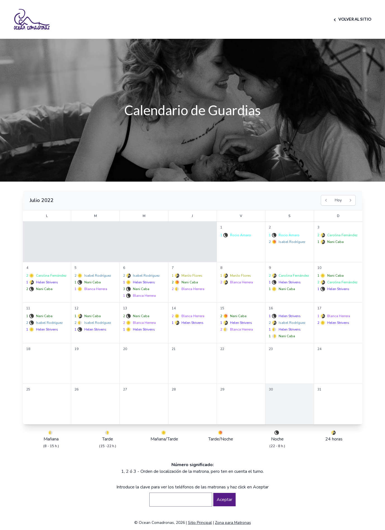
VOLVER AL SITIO (351, 19)
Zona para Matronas (233, 522)
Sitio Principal (200, 522)
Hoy (338, 200)
